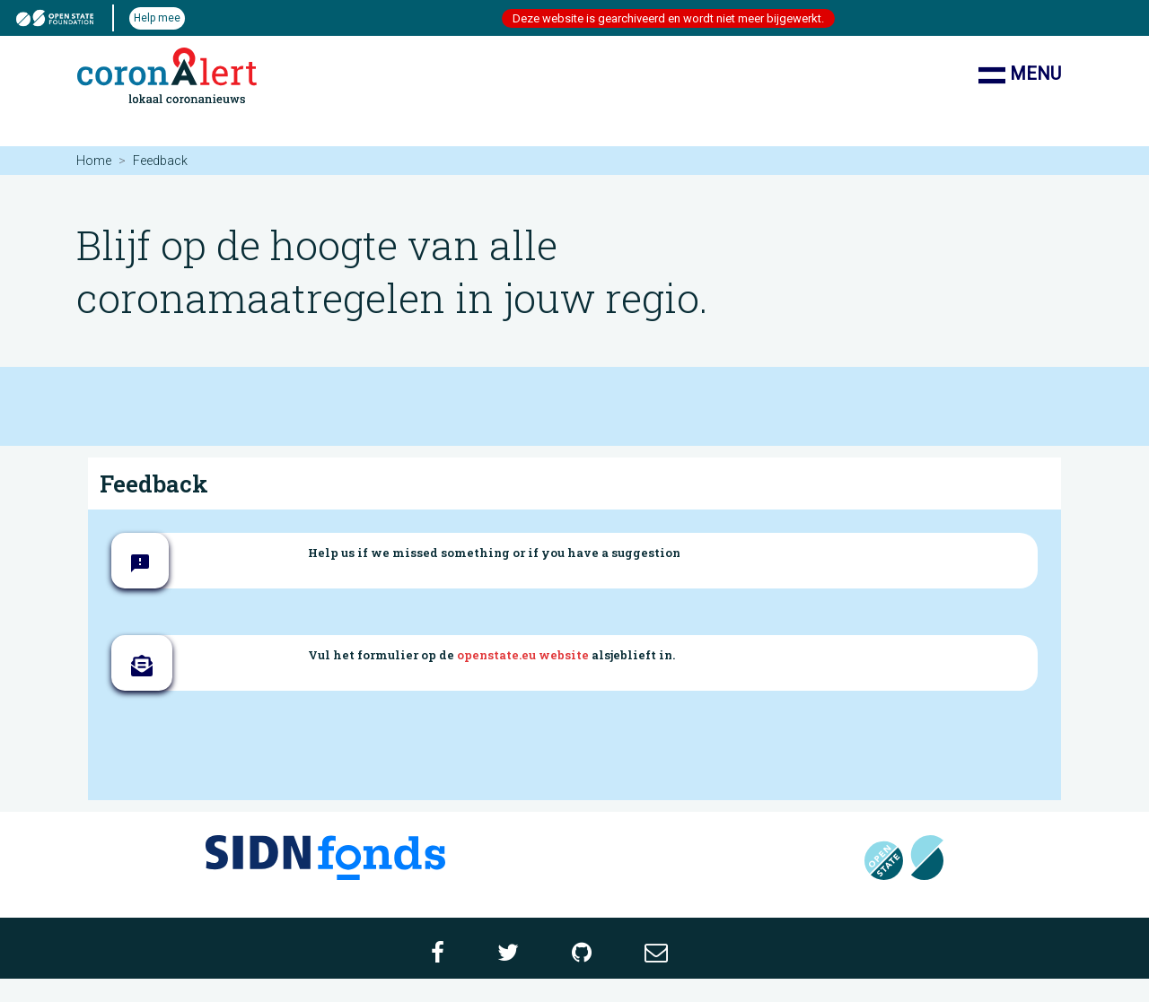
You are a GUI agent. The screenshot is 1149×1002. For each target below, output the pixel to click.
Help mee (157, 18)
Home (93, 160)
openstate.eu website (523, 655)
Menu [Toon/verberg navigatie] (1019, 75)
